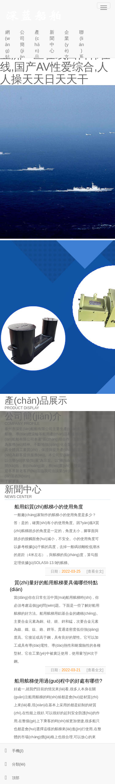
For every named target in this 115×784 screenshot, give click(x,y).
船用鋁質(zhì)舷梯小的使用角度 (48, 506)
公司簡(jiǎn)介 (22, 42)
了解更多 (12, 481)
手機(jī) (12, 751)
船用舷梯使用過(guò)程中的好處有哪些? (58, 681)
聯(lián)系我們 (81, 42)
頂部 (9, 778)
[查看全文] (94, 571)
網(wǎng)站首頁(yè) (7, 42)
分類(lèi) (12, 764)
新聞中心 (52, 41)
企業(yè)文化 (66, 42)
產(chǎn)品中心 (37, 42)
